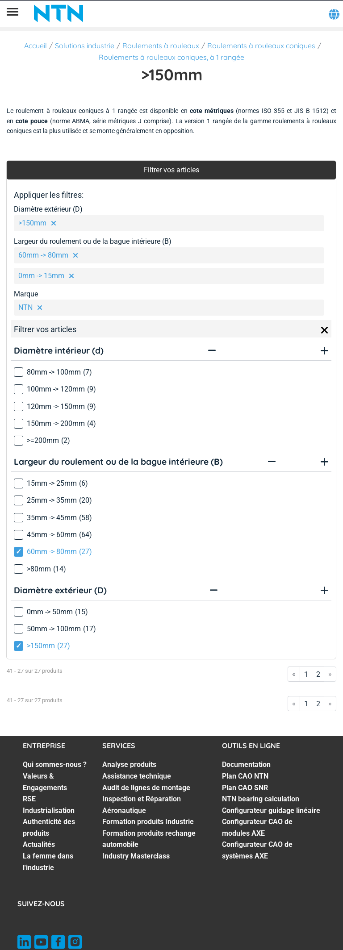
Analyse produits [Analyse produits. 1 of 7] (129, 764)
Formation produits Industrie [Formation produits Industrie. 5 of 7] (148, 821)
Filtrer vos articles (171, 170)
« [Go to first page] (294, 674)
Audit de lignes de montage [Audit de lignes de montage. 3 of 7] (146, 787)
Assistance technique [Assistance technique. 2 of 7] (136, 776)
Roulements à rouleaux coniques (261, 45)
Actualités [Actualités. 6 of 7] (39, 844)
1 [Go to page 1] (306, 674)
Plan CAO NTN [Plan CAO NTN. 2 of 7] (245, 776)
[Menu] (12, 13)
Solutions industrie (84, 45)
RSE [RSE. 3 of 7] (29, 799)
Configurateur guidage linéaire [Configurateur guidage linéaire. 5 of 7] (271, 810)
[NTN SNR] (58, 13)
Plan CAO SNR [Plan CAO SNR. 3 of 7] (245, 787)
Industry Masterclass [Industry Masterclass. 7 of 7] (136, 856)
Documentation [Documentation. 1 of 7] (246, 764)
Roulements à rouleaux (160, 45)
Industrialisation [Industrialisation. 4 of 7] (49, 810)
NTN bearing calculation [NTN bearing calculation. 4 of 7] (260, 799)
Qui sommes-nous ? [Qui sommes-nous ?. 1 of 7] (55, 764)
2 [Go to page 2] (318, 674)
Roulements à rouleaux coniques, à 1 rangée (171, 57)
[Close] (325, 330)
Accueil (35, 45)
